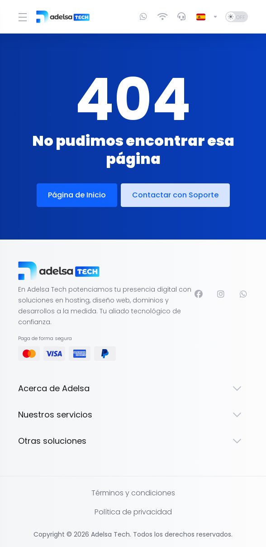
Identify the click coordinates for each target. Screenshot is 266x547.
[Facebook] (198, 294)
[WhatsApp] (244, 294)
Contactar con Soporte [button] (175, 195)
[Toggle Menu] (21, 16)
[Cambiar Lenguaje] (207, 17)
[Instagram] (221, 294)
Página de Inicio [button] (77, 195)
